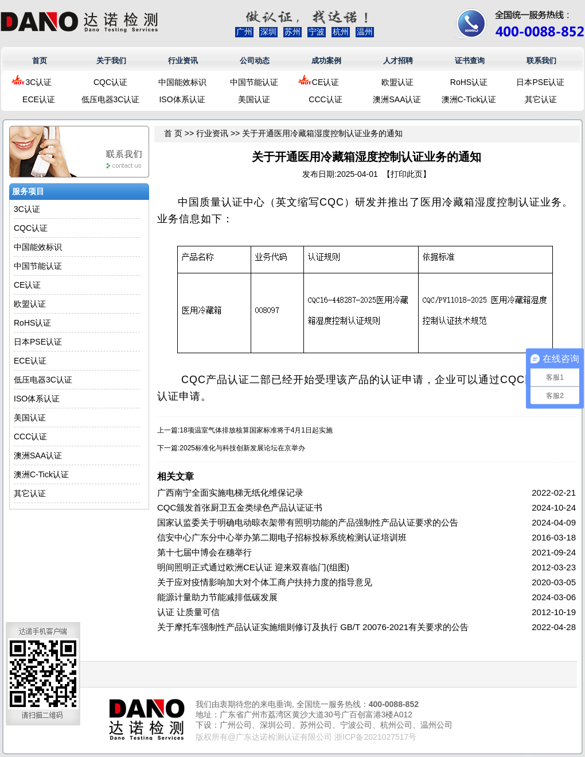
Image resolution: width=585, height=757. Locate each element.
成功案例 (326, 60)
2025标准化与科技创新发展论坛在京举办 (242, 448)
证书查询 (470, 60)
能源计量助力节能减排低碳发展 (217, 597)
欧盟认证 (397, 82)
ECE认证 (38, 99)
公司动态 (255, 60)
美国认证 (254, 99)
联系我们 (541, 60)
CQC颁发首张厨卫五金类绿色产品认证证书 (239, 507)
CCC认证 (325, 99)
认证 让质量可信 (188, 612)
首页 (39, 60)
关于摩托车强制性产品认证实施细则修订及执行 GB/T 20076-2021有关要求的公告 (313, 627)
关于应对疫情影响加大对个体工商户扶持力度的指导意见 (264, 582)
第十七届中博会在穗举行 (204, 552)
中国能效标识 (182, 82)
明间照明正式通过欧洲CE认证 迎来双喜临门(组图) (253, 567)
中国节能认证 (254, 82)
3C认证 (39, 82)
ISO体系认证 (182, 99)
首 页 (173, 133)
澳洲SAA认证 (397, 99)
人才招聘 (398, 60)
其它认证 (541, 99)
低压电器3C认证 (110, 99)
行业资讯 (183, 60)
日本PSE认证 (540, 82)
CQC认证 (110, 82)
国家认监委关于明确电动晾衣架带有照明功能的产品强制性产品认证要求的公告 (307, 522)
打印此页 (407, 174)
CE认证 (325, 82)
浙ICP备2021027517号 (375, 736)
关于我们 (111, 60)
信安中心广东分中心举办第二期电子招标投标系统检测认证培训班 (282, 537)
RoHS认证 (468, 82)
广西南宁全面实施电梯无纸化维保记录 (230, 492)
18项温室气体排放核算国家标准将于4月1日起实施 (256, 430)
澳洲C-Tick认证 (469, 99)
